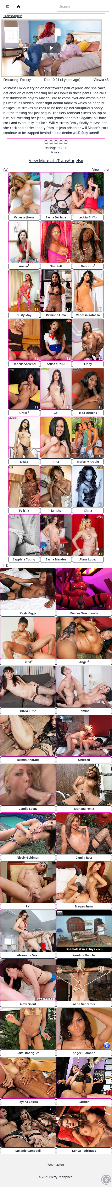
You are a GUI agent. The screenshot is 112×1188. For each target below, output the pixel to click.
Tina (56, 462)
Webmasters (56, 1164)
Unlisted (84, 760)
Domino (84, 711)
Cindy (88, 364)
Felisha (24, 510)
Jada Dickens (88, 413)
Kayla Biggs (28, 613)
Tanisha (56, 510)
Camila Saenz (28, 809)
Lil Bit (28, 662)
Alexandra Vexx (28, 955)
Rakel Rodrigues (28, 1053)
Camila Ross (84, 857)
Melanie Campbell (28, 1151)
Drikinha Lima (56, 315)
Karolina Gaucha (84, 955)
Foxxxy (25, 79)
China (88, 510)
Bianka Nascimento (84, 613)
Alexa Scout (28, 1004)
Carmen (84, 1102)
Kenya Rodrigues (84, 1151)
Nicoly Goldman (28, 857)
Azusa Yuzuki (56, 364)
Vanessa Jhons (24, 217)
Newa (24, 462)
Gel (56, 413)
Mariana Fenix (84, 809)
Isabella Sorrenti (24, 364)
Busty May (24, 315)
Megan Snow (84, 906)
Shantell (56, 266)
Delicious (88, 266)
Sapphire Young (24, 559)
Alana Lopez (87, 559)
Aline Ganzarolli (84, 1004)
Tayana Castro (28, 1102)
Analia (24, 266)
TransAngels (12, 16)
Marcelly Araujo (88, 462)
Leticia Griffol (87, 217)
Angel (84, 662)
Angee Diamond (84, 1053)
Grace (24, 412)
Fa (28, 906)
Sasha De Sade (56, 217)
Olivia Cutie (28, 711)
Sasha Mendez (56, 559)
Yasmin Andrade (28, 760)
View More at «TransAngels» (56, 160)
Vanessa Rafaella (88, 315)
